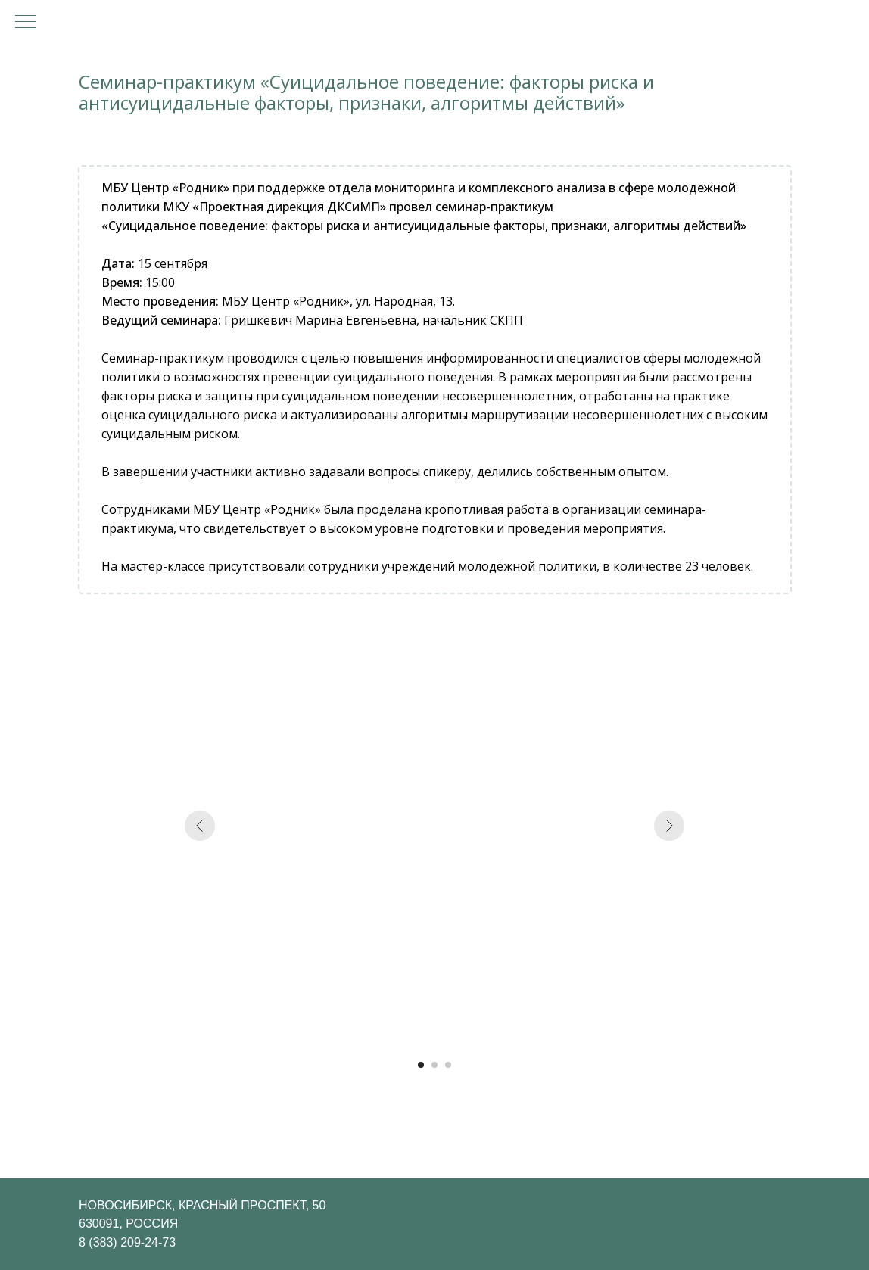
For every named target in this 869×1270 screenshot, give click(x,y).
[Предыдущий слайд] (200, 826)
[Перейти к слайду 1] (421, 1065)
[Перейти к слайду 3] (448, 1065)
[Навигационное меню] (25, 22)
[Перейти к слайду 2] (434, 1065)
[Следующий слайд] (669, 826)
